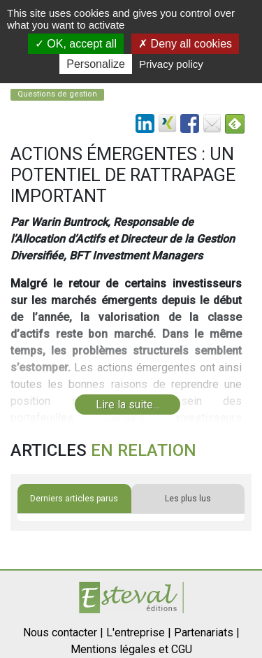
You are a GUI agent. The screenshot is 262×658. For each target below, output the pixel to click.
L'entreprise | (138, 632)
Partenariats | (207, 632)
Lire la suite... (127, 404)
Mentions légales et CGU (131, 649)
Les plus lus (188, 498)
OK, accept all (76, 44)
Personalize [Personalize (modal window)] (95, 64)
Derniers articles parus (74, 498)
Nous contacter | (63, 632)
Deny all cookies (185, 44)
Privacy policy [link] (171, 64)
